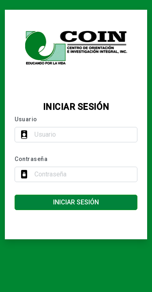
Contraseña (31, 159)
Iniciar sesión (76, 202)
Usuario (26, 119)
